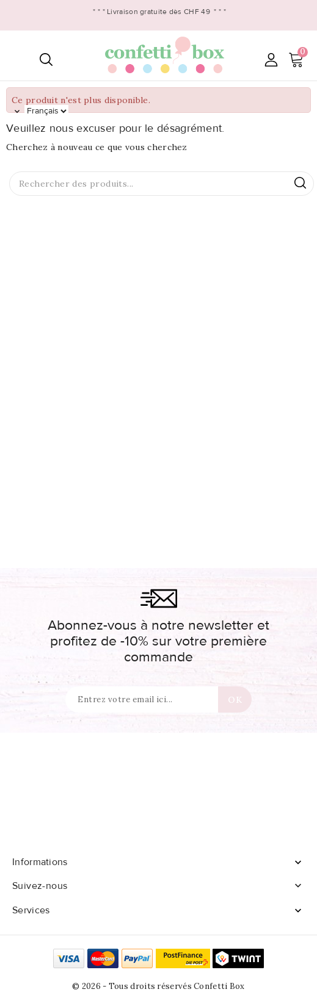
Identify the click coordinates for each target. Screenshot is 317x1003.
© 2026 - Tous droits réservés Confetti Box (158, 986)
